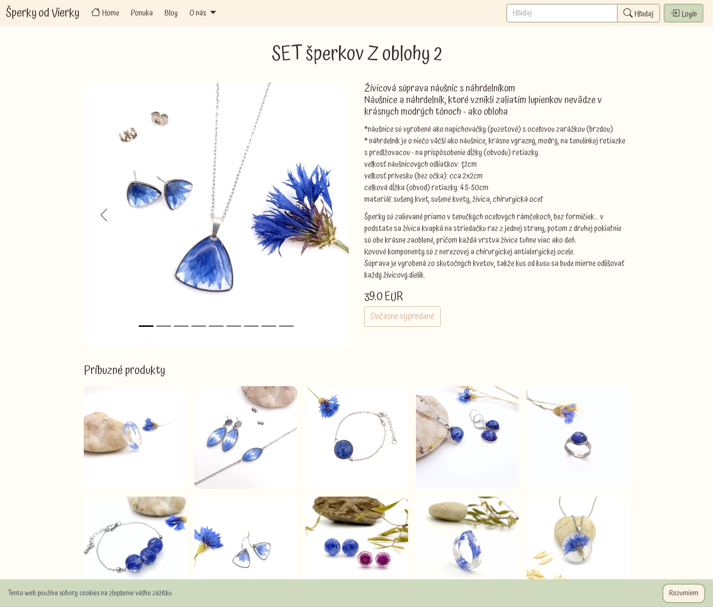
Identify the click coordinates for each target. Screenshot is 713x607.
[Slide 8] (269, 326)
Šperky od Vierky (42, 13)
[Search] (562, 13)
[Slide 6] (233, 326)
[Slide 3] (181, 326)
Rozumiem (683, 593)
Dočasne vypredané (402, 316)
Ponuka (142, 13)
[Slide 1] (146, 326)
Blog (171, 13)
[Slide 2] (163, 326)
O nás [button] (203, 13)
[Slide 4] (198, 326)
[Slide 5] (216, 326)
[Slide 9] (286, 326)
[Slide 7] (251, 326)
